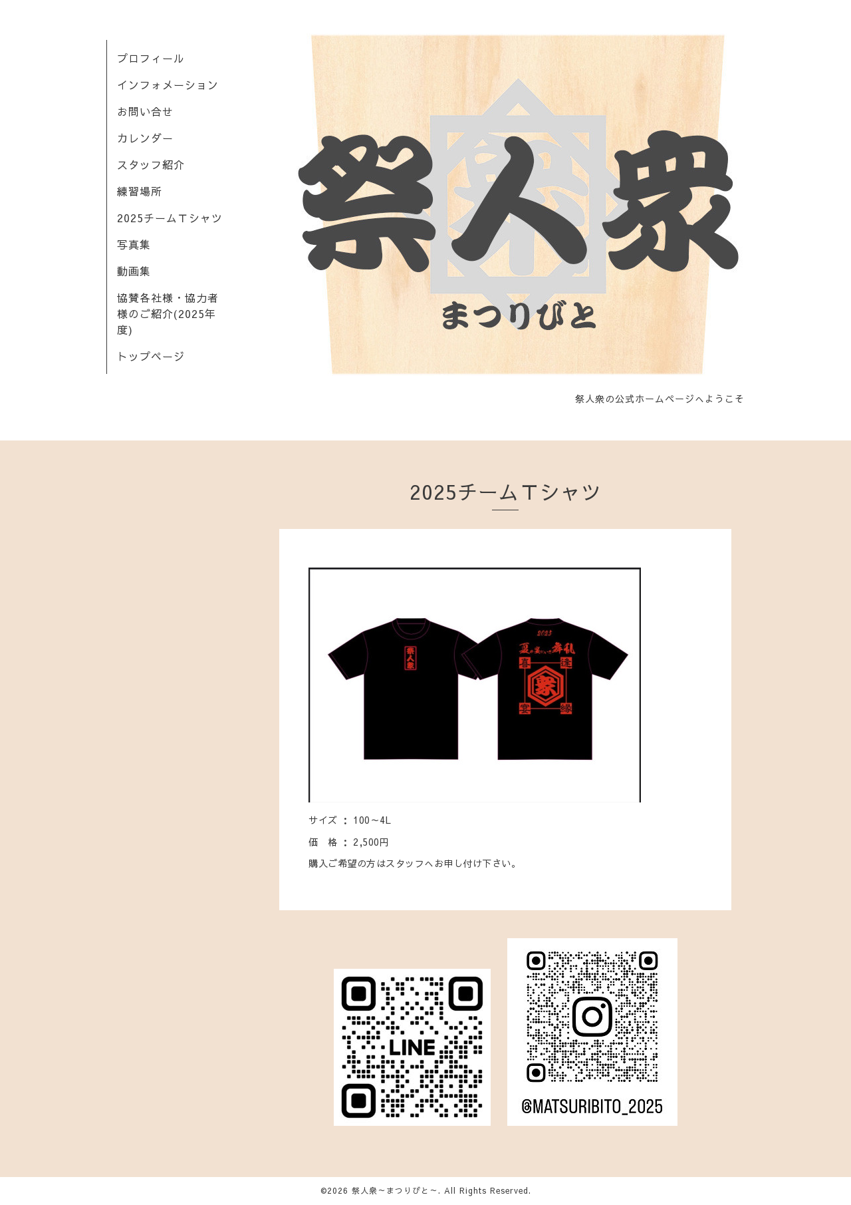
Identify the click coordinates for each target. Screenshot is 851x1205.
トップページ (151, 356)
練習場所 (139, 191)
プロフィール (151, 58)
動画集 (134, 270)
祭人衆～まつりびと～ (395, 1190)
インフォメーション (168, 84)
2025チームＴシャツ (170, 217)
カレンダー (145, 137)
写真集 (134, 244)
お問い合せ (145, 111)
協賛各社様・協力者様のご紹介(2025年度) (168, 313)
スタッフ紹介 (151, 164)
